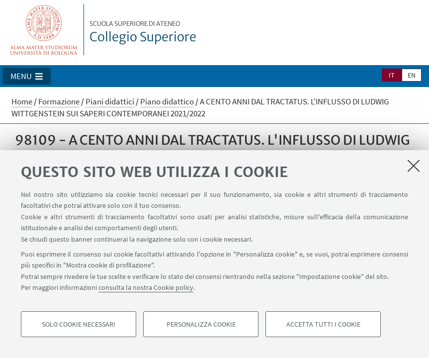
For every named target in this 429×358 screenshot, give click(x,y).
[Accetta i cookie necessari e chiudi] (414, 166)
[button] (26, 76)
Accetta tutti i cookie (323, 324)
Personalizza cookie (201, 324)
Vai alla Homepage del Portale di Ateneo (44, 29)
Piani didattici (110, 101)
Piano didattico (167, 101)
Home (21, 101)
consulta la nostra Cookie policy (145, 287)
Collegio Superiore (142, 32)
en (412, 75)
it (392, 75)
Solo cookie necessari (78, 324)
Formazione (59, 101)
